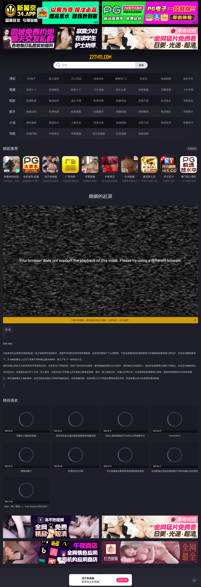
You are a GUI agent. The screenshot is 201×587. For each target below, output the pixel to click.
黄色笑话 (166, 122)
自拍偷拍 (54, 89)
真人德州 (54, 78)
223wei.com (100, 57)
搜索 (141, 65)
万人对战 (76, 78)
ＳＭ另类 (188, 89)
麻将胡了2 (121, 78)
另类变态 (188, 100)
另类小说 (144, 122)
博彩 (12, 78)
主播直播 (166, 89)
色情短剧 (144, 133)
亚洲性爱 (31, 100)
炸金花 (143, 78)
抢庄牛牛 (188, 78)
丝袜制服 (144, 89)
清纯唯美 (144, 111)
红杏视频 (121, 133)
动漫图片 (99, 111)
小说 (12, 122)
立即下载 (122, 580)
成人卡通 (76, 100)
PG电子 (31, 78)
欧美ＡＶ (76, 89)
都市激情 (31, 122)
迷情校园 (121, 122)
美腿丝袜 (121, 111)
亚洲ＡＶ (31, 89)
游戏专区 (99, 78)
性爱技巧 (188, 122)
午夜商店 (54, 133)
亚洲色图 (54, 111)
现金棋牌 (166, 78)
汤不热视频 (98, 133)
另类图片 (188, 111)
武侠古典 (99, 122)
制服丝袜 (121, 100)
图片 (12, 111)
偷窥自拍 (31, 111)
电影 (12, 100)
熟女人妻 (121, 89)
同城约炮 (31, 133)
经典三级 (144, 100)
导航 (12, 133)
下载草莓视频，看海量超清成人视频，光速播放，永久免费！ (133, 320)
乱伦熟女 (166, 100)
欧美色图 (76, 111)
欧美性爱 (99, 100)
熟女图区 (166, 111)
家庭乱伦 (54, 122)
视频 (12, 89)
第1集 (8, 329)
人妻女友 (76, 122)
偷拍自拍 (54, 100)
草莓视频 (76, 133)
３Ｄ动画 (99, 89)
